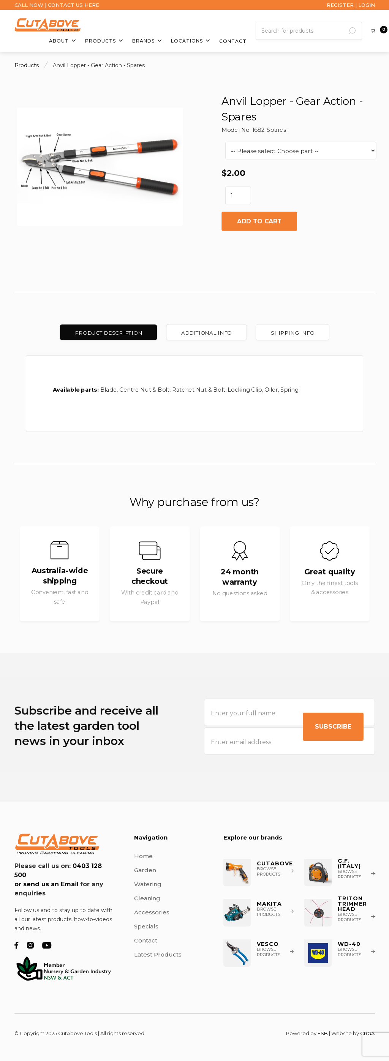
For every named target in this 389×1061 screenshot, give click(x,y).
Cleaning (147, 898)
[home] (47, 24)
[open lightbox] (100, 163)
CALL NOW (28, 5)
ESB (323, 1033)
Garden (145, 870)
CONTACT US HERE (73, 5)
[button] (62, 41)
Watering (147, 884)
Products (26, 65)
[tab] (108, 332)
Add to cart (259, 221)
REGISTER (340, 5)
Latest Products (158, 954)
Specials (146, 926)
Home (143, 856)
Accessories (151, 912)
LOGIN (366, 5)
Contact (233, 41)
